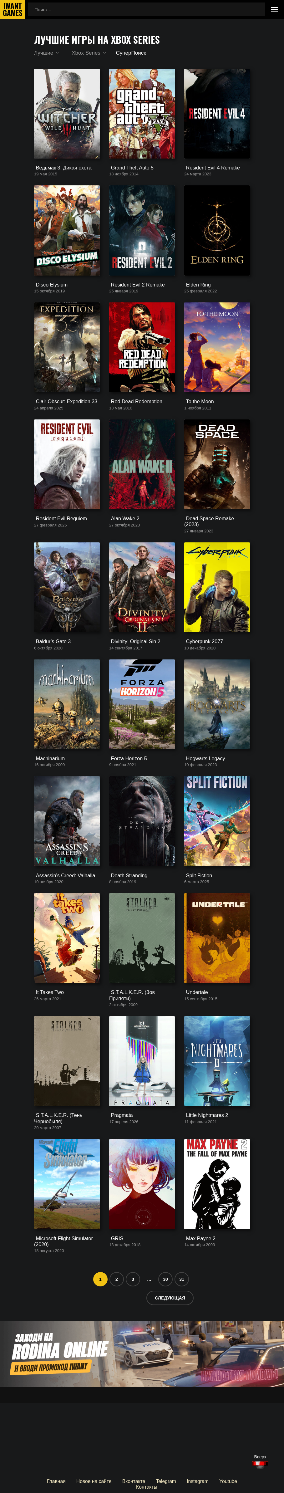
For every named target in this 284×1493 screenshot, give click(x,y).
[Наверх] (260, 1465)
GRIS (115, 1305)
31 (181, 1345)
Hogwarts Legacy (202, 800)
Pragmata (119, 1174)
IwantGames (12, 9)
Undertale (194, 1049)
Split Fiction (196, 925)
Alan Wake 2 (122, 550)
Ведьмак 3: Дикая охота (60, 176)
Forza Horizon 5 (126, 800)
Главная (43, 1481)
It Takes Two (47, 1049)
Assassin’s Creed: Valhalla (61, 925)
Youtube (210, 1481)
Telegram (150, 1481)
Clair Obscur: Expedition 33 (62, 425)
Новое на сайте (80, 1481)
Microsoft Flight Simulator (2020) (60, 1307)
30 (165, 1345)
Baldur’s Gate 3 (50, 675)
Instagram (180, 1481)
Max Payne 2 (198, 1305)
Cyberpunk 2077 (201, 675)
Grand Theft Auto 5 (129, 176)
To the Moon (197, 425)
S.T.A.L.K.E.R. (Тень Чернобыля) (55, 1177)
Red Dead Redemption (133, 425)
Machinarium (47, 800)
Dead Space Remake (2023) (214, 550)
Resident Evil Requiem (58, 550)
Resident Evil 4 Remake (209, 176)
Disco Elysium (48, 300)
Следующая (170, 1364)
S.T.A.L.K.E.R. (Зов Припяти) (140, 1049)
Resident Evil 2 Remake (134, 300)
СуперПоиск (132, 53)
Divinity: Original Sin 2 (132, 675)
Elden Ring (195, 300)
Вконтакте (118, 1481)
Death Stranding (126, 925)
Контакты (239, 1481)
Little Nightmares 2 (203, 1174)
